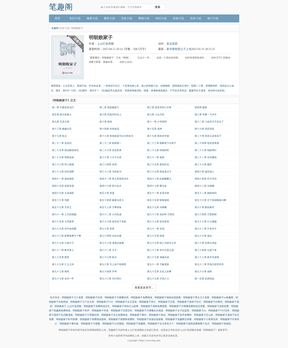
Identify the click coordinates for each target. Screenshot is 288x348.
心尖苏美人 (69, 85)
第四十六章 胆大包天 (111, 186)
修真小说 (92, 18)
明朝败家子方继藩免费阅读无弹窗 (187, 306)
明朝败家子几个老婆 (72, 297)
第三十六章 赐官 (203, 164)
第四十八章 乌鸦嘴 (204, 186)
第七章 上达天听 (155, 114)
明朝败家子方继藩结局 (116, 297)
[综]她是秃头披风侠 (112, 90)
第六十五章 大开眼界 (63, 221)
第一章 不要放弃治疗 (63, 107)
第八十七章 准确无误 (158, 257)
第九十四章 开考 (108, 271)
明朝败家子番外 (138, 315)
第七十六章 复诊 (203, 235)
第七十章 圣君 (107, 228)
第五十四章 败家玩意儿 (112, 200)
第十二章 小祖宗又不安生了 (209, 121)
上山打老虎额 (105, 43)
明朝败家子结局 (94, 297)
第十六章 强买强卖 (204, 128)
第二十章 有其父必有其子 (208, 136)
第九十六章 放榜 (203, 271)
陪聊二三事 (197, 85)
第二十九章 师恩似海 (63, 157)
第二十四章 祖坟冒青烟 (207, 143)
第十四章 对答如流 (109, 128)
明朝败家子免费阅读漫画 (93, 319)
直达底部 (172, 43)
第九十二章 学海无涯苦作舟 (209, 264)
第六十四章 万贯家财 (206, 214)
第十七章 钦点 (59, 136)
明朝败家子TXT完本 (219, 310)
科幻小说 (161, 18)
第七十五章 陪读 (155, 235)
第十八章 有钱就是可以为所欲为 (116, 136)
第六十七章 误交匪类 (158, 221)
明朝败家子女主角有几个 (161, 323)
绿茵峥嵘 (165, 85)
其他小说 (178, 18)
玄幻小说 (74, 18)
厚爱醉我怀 (211, 85)
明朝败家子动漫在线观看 (150, 319)
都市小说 (109, 18)
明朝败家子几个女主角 (82, 301)
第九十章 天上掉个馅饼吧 (113, 264)
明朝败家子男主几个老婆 (196, 297)
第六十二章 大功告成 (111, 214)
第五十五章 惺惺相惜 (158, 200)
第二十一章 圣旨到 (62, 143)
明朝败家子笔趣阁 (135, 323)
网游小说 (143, 18)
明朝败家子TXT (105, 301)
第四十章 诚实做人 (204, 171)
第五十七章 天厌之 (62, 207)
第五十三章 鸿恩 (60, 200)
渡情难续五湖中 (180, 85)
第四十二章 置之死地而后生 (114, 178)
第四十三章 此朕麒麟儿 (159, 178)
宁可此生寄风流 (178, 90)
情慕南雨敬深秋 (133, 90)
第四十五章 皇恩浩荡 (63, 186)
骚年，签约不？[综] (66, 90)
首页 (57, 18)
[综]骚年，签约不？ (89, 90)
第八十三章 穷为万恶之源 (160, 250)
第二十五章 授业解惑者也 (65, 150)
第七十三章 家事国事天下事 (66, 235)
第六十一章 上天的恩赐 (64, 214)
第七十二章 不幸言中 (206, 228)
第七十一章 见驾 (155, 228)
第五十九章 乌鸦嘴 (157, 207)
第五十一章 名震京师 (158, 193)
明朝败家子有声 (81, 310)
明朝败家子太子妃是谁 (177, 310)
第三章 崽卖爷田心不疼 (159, 107)
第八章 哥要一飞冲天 (206, 114)
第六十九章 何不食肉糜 (64, 228)
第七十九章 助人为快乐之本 (161, 243)
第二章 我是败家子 (109, 107)
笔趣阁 (61, 6)
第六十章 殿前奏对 (204, 207)
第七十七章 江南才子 (63, 243)
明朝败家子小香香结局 (206, 319)
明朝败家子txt (199, 310)
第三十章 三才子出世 (111, 157)
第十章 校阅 (106, 121)
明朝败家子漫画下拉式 (189, 301)
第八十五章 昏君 (60, 257)
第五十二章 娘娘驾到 (206, 193)
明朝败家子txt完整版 (113, 323)
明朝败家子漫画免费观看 (154, 306)
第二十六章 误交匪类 (111, 150)
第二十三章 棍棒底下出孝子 (161, 143)
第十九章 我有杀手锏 (158, 136)
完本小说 (195, 18)
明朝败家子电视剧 (221, 323)
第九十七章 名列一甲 (63, 278)
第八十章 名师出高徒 (206, 243)
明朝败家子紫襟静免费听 (121, 319)
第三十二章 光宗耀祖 (206, 157)
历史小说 (126, 18)
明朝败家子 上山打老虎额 (68, 306)
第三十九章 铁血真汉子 (159, 171)
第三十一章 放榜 (155, 157)
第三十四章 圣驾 (108, 164)
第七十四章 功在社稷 (111, 235)
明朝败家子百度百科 (121, 310)
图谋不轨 (82, 85)
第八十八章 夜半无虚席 (207, 257)
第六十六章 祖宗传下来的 (113, 221)
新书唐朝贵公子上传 (178, 49)
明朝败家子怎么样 (203, 315)
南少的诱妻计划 (149, 85)
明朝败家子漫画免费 (218, 306)
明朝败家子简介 (147, 301)
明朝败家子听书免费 (67, 319)
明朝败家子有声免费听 (180, 315)
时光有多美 (95, 85)
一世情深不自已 (111, 85)
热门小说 (212, 18)
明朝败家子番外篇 (68, 323)
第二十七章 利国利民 (158, 150)
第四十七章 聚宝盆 (157, 186)
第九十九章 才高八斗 (158, 278)
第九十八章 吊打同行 (111, 278)
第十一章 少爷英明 (157, 121)
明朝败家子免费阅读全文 (97, 306)
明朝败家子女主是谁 (126, 301)
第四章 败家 (201, 107)
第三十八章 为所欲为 (111, 171)
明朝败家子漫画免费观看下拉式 (193, 323)
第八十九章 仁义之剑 (63, 264)
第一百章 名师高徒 (204, 278)
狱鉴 (146, 90)
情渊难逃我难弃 (159, 90)
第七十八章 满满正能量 (112, 243)
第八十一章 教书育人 (63, 250)
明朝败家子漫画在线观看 (168, 297)
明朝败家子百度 (166, 301)
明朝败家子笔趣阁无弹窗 (179, 319)
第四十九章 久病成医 (63, 193)
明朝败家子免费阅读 (141, 297)
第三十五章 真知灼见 (158, 164)
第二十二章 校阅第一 (111, 143)
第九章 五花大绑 (60, 121)
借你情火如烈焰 (216, 90)
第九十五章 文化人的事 (159, 271)
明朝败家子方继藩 (90, 323)
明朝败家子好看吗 (212, 301)
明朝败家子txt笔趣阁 (222, 297)
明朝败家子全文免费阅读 (114, 315)
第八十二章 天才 (108, 250)
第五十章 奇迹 (107, 193)
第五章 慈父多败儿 (62, 114)
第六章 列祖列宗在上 (111, 114)
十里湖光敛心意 (130, 85)
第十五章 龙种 (154, 128)
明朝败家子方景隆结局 (87, 315)
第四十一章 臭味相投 (63, 178)
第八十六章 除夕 (108, 257)
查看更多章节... (144, 287)
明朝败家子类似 (157, 315)
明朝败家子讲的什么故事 (125, 306)
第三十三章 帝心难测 (63, 164)
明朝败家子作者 (100, 310)
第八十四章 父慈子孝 (206, 250)
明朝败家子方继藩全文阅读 (149, 310)
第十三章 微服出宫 (62, 128)
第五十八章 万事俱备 (111, 207)
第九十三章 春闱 (60, 271)
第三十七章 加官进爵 (63, 171)
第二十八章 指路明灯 (206, 150)
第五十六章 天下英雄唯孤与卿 (210, 200)
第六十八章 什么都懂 (206, 221)
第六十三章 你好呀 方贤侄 (160, 214)
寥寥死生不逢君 (197, 90)
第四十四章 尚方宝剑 (206, 178)
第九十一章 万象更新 (158, 264)
